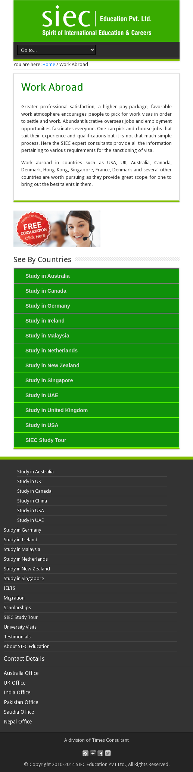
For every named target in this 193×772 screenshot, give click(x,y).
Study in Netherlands (51, 351)
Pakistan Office (21, 702)
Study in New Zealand (52, 365)
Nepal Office (18, 722)
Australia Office (21, 673)
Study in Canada (45, 291)
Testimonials (17, 636)
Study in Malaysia (47, 336)
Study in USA (42, 425)
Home (49, 64)
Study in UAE (42, 395)
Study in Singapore (49, 380)
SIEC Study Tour (45, 440)
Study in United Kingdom (56, 410)
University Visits (20, 627)
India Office (17, 692)
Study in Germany (47, 306)
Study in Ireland (45, 321)
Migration (14, 598)
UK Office (14, 683)
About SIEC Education (27, 646)
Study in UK (29, 481)
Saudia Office (19, 712)
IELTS (9, 588)
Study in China (32, 501)
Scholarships (17, 607)
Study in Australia (47, 276)
